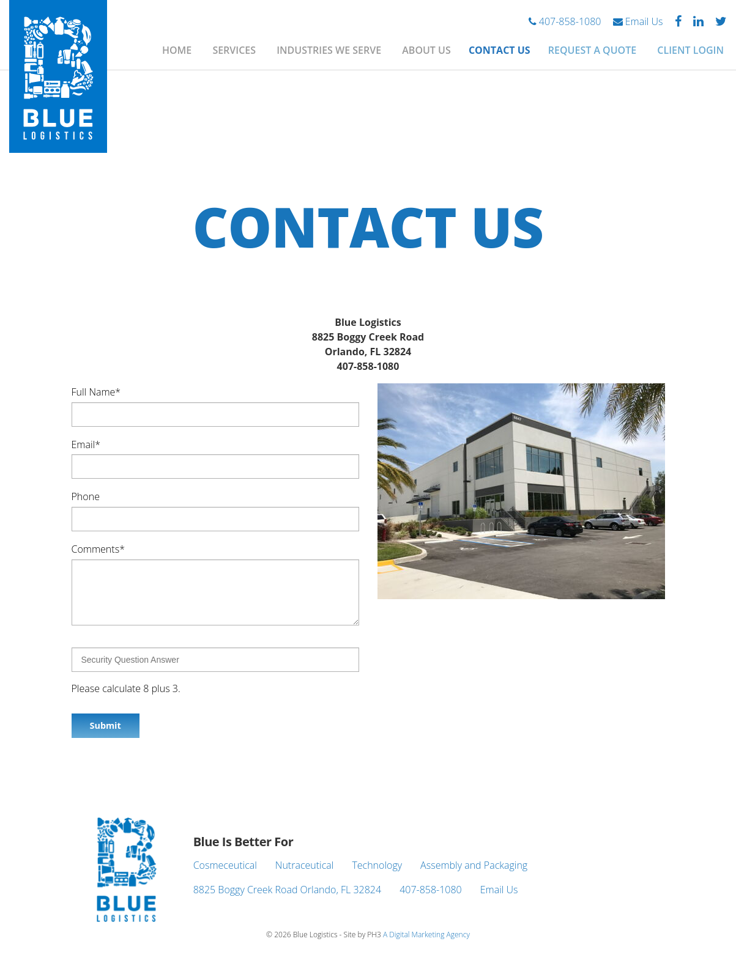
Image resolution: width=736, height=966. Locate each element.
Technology (377, 865)
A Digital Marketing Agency (426, 934)
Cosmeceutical (225, 865)
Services (234, 50)
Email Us (638, 21)
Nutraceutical (304, 865)
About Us (426, 50)
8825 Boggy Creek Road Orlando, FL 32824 (287, 889)
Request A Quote (592, 50)
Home (176, 50)
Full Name (96, 392)
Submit (105, 725)
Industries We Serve (329, 50)
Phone (86, 496)
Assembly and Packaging (473, 865)
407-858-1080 (565, 21)
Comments (98, 549)
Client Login (690, 50)
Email (86, 444)
